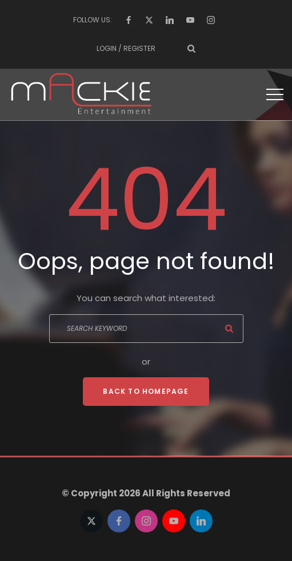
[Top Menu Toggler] (275, 94)
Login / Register (126, 48)
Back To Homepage (146, 391)
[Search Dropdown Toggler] (191, 48)
